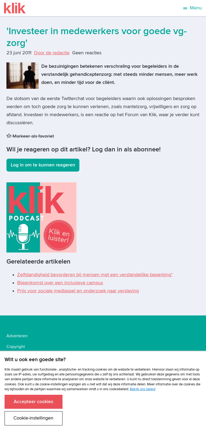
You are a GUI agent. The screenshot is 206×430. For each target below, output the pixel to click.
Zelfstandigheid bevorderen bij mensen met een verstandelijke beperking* (95, 275)
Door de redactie (51, 53)
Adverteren (17, 336)
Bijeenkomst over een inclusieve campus (60, 283)
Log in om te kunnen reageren (43, 165)
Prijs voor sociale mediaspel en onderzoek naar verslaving (78, 291)
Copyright (15, 346)
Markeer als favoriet (30, 136)
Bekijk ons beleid (142, 389)
